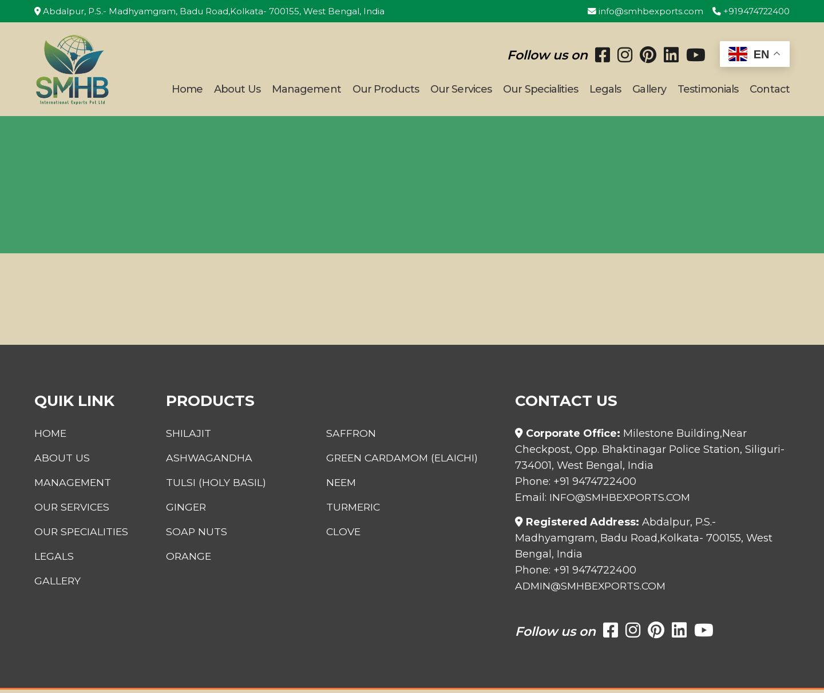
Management (306, 91)
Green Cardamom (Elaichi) (406, 461)
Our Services (461, 91)
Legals (605, 91)
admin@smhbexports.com (593, 589)
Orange (184, 559)
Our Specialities (540, 91)
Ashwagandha (205, 461)
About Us (237, 91)
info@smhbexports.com (644, 11)
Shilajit (184, 437)
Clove (345, 535)
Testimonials (708, 91)
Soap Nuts (192, 535)
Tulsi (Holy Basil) (211, 486)
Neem (343, 486)
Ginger (182, 510)
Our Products (385, 91)
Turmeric (355, 510)
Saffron (352, 437)
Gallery (649, 91)
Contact (770, 91)
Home (187, 91)
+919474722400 (750, 11)
